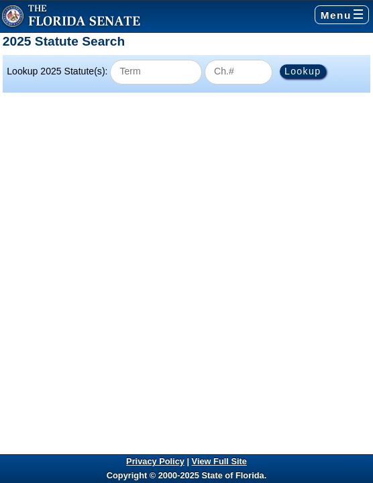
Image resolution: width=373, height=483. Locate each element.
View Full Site (219, 461)
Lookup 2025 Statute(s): (57, 71)
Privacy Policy (155, 461)
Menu (342, 15)
